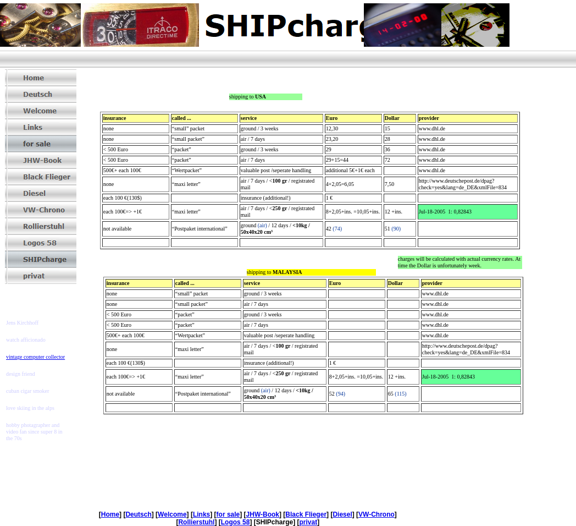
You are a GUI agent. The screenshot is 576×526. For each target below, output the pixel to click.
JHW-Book (262, 514)
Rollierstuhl (196, 522)
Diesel (342, 514)
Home (110, 514)
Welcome (172, 514)
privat (308, 522)
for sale (228, 514)
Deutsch (138, 514)
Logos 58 (235, 522)
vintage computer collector (35, 357)
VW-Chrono (376, 514)
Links (201, 514)
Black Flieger (305, 514)
